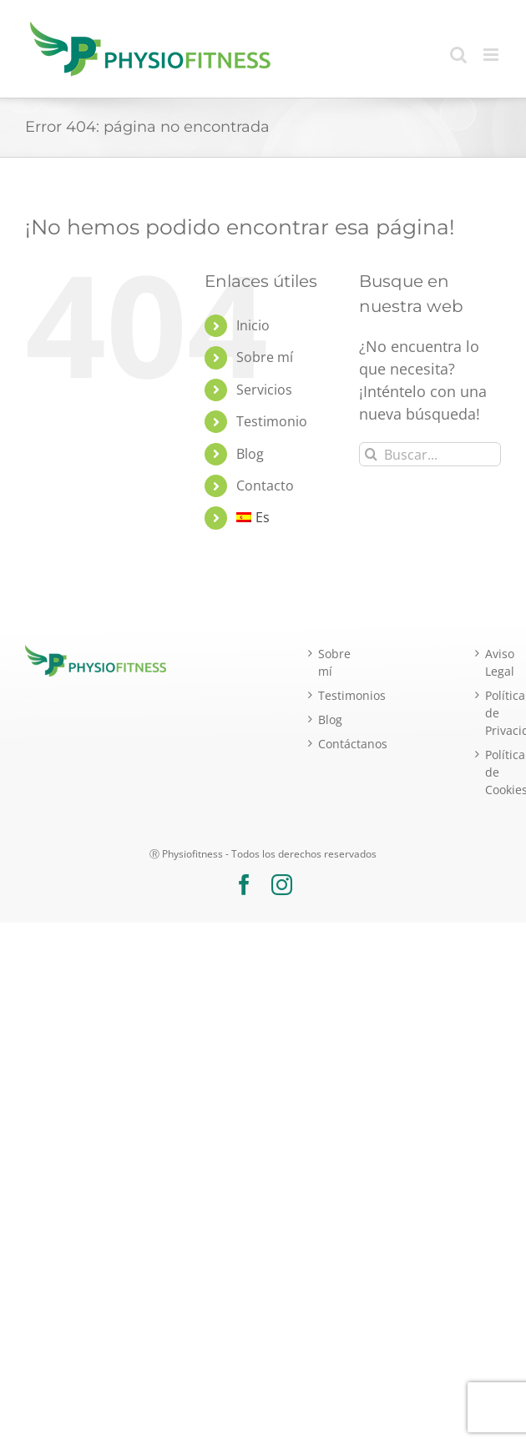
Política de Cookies (493, 772)
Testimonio (271, 421)
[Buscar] (371, 454)
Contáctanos (326, 744)
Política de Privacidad (493, 712)
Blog (250, 454)
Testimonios (326, 695)
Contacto (265, 485)
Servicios (264, 389)
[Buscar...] (430, 454)
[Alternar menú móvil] (492, 54)
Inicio (253, 325)
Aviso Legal (493, 662)
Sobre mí (264, 357)
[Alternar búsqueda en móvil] (458, 54)
